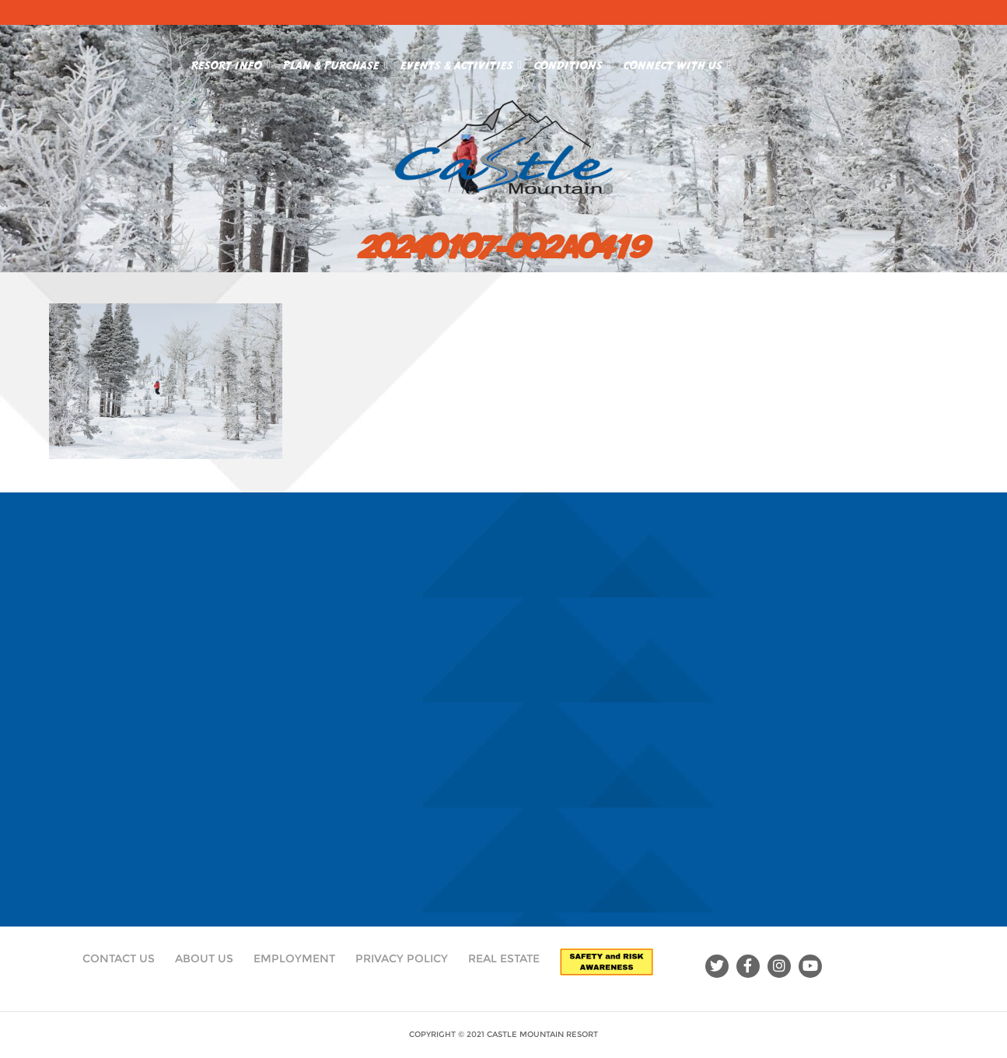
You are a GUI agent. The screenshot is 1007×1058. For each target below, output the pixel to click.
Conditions (572, 62)
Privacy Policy (401, 958)
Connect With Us (677, 62)
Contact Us (118, 958)
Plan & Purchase (335, 62)
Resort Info (231, 62)
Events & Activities (461, 62)
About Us (204, 958)
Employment (294, 958)
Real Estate (504, 958)
